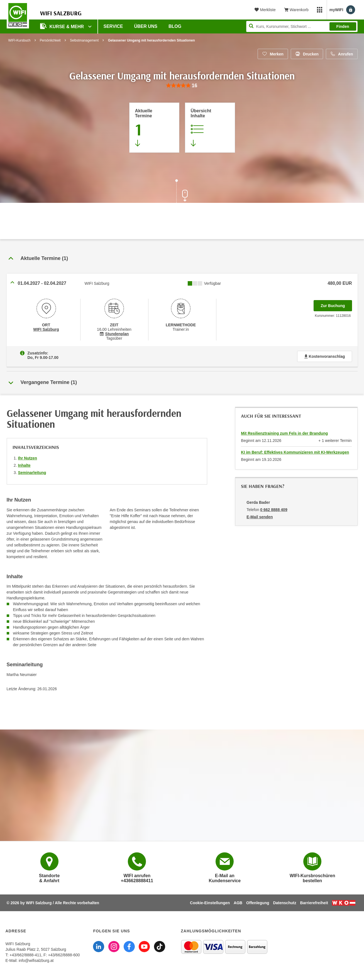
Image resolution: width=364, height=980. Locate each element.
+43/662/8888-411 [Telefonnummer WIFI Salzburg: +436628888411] (25, 955)
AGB (238, 903)
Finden (342, 26)
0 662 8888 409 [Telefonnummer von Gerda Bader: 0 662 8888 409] (273, 509)
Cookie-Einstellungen (210, 903)
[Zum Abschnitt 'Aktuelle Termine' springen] (154, 128)
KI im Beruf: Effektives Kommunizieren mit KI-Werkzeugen (295, 452)
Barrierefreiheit (314, 903)
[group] (182, 86)
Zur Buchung (336, 304)
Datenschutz (284, 903)
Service (113, 26)
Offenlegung (257, 903)
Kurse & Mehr (62, 26)
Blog (174, 26)
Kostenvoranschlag (324, 356)
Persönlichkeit (50, 40)
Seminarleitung (32, 472)
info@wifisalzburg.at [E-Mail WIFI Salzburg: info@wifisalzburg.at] (36, 960)
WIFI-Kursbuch (19, 40)
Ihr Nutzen (27, 458)
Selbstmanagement (84, 40)
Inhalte (24, 465)
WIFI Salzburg (46, 329)
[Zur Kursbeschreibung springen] (210, 128)
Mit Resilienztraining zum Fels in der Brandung (284, 433)
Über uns (145, 26)
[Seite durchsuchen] (302, 26)
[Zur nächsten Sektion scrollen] (182, 192)
